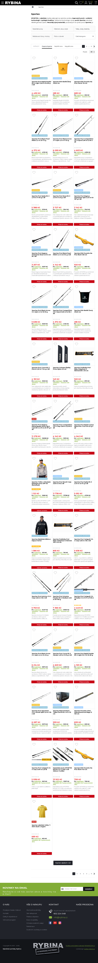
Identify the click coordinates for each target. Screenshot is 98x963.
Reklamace (30, 926)
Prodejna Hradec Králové (12, 910)
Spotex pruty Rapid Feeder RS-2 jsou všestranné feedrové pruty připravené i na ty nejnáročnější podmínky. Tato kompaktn (41, 102)
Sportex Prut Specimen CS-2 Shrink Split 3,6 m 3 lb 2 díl (41, 712)
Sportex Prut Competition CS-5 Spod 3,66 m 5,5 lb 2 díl (62, 312)
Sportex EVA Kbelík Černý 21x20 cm (83, 311)
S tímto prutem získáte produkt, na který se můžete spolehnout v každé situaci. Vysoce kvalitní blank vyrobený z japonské (41, 731)
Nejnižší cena (58, 46)
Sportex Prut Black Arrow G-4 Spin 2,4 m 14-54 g (41, 654)
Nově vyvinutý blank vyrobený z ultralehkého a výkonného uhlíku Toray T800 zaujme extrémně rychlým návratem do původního (41, 216)
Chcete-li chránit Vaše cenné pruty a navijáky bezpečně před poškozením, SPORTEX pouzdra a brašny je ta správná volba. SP (84, 731)
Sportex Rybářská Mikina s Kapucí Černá (41, 540)
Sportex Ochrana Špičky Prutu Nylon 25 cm (61, 368)
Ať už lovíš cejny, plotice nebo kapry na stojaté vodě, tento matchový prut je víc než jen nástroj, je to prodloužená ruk (83, 445)
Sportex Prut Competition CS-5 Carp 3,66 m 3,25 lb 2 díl (62, 426)
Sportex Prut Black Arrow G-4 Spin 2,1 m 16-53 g (41, 311)
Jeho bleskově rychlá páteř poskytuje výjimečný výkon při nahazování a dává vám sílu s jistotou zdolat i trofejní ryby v (83, 674)
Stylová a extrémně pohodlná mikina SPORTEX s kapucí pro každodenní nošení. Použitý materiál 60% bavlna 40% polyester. (41, 559)
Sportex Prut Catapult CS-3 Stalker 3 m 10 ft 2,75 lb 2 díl (84, 598)
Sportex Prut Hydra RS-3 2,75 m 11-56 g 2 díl (40, 196)
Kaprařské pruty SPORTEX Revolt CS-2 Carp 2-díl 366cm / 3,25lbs (62, 769)
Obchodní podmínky (33, 910)
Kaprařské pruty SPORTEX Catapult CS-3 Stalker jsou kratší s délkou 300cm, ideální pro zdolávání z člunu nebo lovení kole (84, 616)
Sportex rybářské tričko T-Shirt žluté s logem (41, 826)
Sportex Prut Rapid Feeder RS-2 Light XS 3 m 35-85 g (84, 654)
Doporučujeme (47, 46)
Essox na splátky (32, 920)
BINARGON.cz (90, 945)
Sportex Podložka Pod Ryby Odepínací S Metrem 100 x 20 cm (62, 540)
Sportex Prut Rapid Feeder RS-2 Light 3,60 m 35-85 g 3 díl (41, 83)
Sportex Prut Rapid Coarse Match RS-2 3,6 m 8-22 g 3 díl (84, 426)
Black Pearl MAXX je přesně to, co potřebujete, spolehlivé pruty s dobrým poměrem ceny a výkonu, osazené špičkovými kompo (42, 159)
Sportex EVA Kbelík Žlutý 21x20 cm (62, 82)
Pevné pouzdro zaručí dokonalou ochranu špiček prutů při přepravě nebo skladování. (61, 388)
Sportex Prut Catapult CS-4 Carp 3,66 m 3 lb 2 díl (83, 540)
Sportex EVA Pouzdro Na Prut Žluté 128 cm (83, 254)
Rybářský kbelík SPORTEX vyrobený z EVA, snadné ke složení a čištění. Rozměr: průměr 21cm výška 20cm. (61, 102)
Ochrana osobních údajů (35, 923)
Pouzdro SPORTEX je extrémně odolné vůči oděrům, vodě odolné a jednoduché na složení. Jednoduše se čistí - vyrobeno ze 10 (84, 102)
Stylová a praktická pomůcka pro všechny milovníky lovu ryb (83, 387)
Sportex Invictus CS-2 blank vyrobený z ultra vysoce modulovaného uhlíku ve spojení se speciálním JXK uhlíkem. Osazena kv (40, 616)
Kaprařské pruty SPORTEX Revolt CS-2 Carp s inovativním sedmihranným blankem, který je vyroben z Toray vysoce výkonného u (62, 788)
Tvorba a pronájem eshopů (75, 945)
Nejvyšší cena (69, 46)
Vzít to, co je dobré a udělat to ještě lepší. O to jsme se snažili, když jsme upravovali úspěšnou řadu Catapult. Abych (83, 559)
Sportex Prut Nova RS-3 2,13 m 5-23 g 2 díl (61, 196)
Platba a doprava (32, 917)
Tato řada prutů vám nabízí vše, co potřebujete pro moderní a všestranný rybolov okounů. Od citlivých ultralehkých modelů (62, 216)
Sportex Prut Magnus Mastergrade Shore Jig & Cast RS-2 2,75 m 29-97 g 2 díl (41, 427)
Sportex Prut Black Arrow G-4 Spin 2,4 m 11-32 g (62, 139)
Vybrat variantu (42, 510)
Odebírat (88, 889)
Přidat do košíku (42, 110)
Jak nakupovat (31, 913)
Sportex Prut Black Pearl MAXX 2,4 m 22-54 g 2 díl (62, 254)
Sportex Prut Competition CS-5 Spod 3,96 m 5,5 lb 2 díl (83, 140)
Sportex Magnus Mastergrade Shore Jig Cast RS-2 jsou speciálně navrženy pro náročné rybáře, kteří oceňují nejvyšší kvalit (41, 445)
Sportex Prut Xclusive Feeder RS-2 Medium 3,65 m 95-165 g (62, 598)
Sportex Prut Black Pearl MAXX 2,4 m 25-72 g (41, 139)
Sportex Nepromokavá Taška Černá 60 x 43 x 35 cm (62, 712)
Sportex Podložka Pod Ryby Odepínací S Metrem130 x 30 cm (82, 369)
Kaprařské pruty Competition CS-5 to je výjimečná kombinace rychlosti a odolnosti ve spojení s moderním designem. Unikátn (84, 159)
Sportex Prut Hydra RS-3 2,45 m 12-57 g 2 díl (83, 482)
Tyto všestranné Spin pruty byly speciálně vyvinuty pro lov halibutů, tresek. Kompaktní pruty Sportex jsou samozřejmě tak (84, 216)
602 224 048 (60, 914)
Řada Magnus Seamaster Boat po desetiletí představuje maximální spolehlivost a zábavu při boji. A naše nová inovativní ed (41, 273)
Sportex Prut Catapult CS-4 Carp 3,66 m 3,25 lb (41, 768)
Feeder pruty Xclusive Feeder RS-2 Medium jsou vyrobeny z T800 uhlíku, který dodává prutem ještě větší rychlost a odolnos (62, 616)
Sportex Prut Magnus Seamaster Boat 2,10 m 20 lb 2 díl (41, 254)
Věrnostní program (9, 920)
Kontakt (6, 913)
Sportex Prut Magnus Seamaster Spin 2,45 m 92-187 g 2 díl (84, 197)
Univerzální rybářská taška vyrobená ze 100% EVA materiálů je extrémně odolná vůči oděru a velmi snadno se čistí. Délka (62, 731)
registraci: (37, 95)
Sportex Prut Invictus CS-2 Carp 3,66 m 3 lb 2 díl (41, 597)
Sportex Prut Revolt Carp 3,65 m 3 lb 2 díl (62, 482)
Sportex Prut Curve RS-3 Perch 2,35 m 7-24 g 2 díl (41, 368)
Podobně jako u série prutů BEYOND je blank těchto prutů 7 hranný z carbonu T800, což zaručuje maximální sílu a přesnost (63, 502)
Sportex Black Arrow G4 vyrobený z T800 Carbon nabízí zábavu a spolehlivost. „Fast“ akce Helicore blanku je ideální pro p (62, 159)
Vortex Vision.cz (89, 949)
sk (96, 4)
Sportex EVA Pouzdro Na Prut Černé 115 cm (83, 82)
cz (96, 2)
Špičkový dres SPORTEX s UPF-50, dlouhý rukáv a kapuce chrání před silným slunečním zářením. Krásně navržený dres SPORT (41, 502)
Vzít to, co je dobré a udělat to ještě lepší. (41, 787)
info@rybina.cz (60, 917)
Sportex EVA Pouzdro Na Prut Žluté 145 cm (83, 768)
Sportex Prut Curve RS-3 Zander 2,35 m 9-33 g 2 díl (62, 654)
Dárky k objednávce (10, 917)
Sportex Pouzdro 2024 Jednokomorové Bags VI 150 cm (83, 712)
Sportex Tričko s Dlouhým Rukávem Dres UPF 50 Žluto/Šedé (41, 483)
